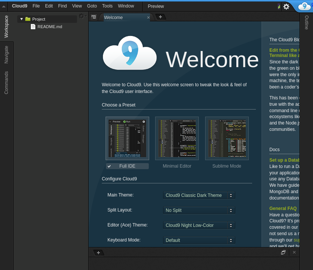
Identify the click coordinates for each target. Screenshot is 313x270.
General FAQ (283, 208)
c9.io (304, 6)
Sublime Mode (226, 166)
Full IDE (127, 166)
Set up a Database (288, 160)
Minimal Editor (177, 166)
